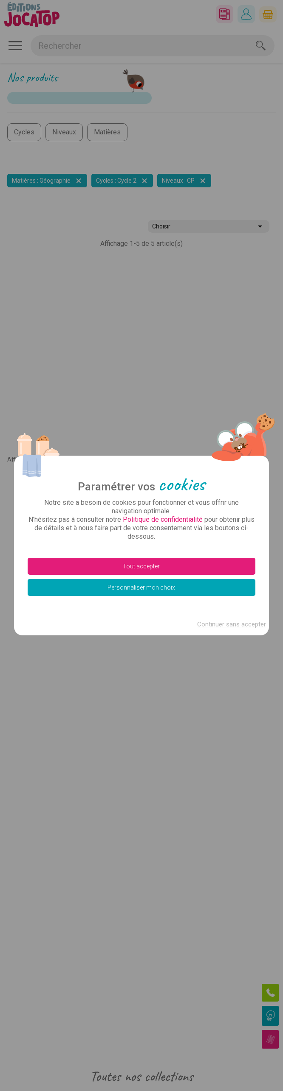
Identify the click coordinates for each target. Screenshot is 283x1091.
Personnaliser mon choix (141, 587)
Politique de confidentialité (163, 519)
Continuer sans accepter (231, 624)
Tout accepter (141, 566)
